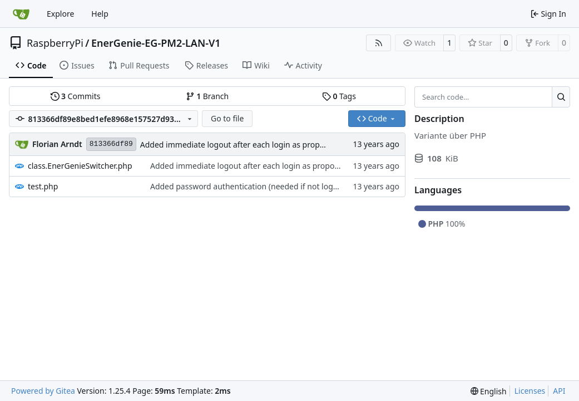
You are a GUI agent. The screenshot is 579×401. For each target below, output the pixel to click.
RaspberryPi (55, 42)
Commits (76, 96)
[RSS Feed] (379, 43)
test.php (43, 186)
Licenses (530, 390)
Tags (339, 96)
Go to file (227, 118)
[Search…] (561, 96)
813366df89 (111, 144)
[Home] (21, 14)
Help (99, 13)
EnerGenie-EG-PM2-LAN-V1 (156, 42)
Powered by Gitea (43, 390)
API (559, 390)
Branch (207, 96)
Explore (60, 13)
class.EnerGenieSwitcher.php (80, 165)
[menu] (489, 391)
